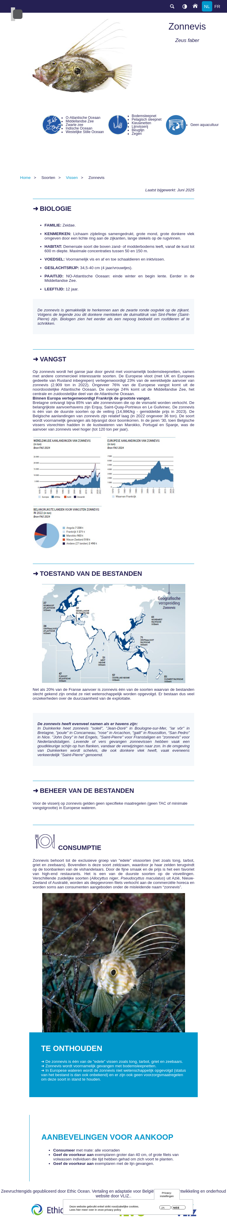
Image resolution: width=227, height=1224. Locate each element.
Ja (163, 1208)
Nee (176, 1208)
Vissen (72, 177)
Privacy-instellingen (167, 1195)
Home (25, 177)
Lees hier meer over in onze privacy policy (95, 1210)
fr (217, 6)
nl (207, 6)
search (172, 6)
